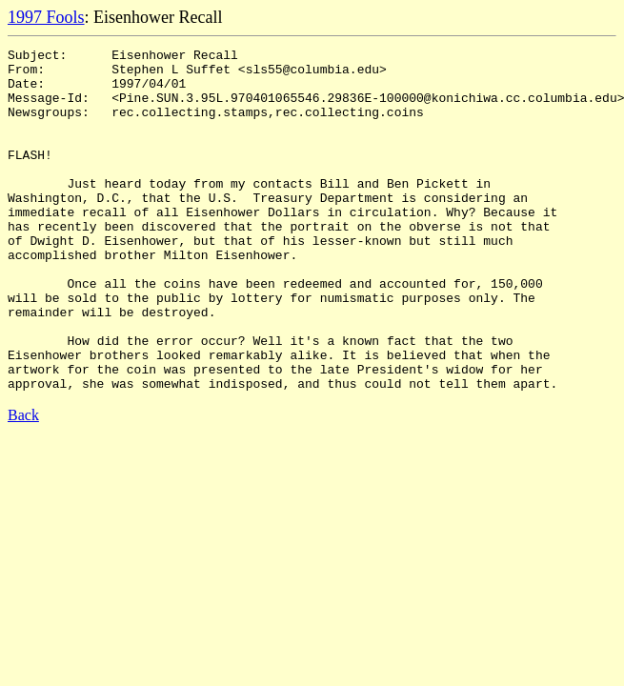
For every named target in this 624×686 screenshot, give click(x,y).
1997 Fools (46, 17)
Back (23, 483)
